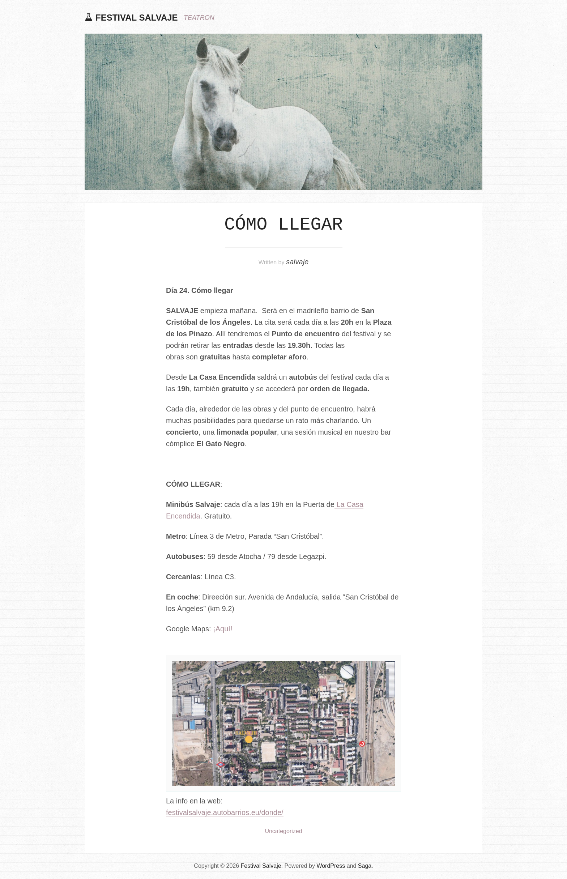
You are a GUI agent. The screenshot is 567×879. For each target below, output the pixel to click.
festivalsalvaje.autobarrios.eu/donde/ (225, 812)
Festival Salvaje (136, 17)
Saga (364, 866)
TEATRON (199, 17)
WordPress (330, 866)
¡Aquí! (222, 629)
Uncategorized (283, 831)
